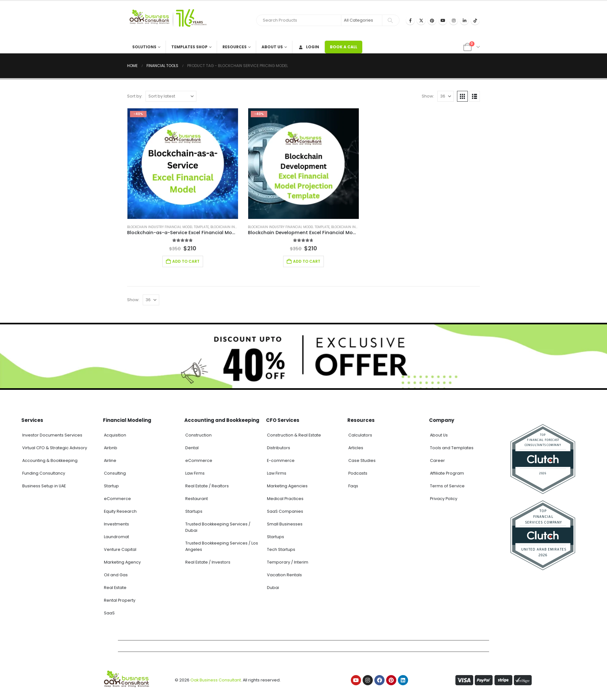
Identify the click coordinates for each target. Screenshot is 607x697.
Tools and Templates (452, 447)
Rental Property (119, 600)
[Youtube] (442, 20)
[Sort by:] (171, 96)
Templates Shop (189, 47)
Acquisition (115, 435)
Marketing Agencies (287, 486)
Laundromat (116, 536)
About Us (272, 47)
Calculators (360, 435)
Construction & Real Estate (294, 435)
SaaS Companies (285, 511)
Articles (355, 447)
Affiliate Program (447, 473)
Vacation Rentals (284, 575)
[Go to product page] (182, 163)
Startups (193, 511)
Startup (111, 486)
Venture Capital (120, 549)
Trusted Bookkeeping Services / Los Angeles (221, 546)
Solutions (144, 47)
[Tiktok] (475, 20)
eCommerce (117, 498)
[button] (462, 96)
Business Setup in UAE (44, 486)
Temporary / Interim (287, 562)
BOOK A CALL (343, 47)
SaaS (109, 613)
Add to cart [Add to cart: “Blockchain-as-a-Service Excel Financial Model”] (186, 261)
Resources (234, 47)
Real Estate (115, 587)
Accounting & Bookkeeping (50, 460)
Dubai (273, 587)
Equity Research (120, 511)
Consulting (115, 473)
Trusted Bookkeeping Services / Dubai (217, 527)
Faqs (353, 486)
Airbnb (110, 447)
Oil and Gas (116, 575)
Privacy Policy (443, 498)
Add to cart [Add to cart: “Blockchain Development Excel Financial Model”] (306, 261)
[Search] (390, 20)
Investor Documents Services (52, 435)
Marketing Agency (122, 562)
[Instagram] (453, 20)
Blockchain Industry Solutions (238, 227)
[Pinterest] (431, 20)
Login (308, 47)
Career (437, 460)
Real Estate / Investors (207, 562)
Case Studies (362, 460)
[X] (421, 20)
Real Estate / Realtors (207, 486)
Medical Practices (285, 498)
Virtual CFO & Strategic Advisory (54, 447)
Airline (110, 460)
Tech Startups (281, 549)
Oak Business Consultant (215, 680)
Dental (192, 447)
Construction (198, 435)
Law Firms (195, 473)
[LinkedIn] (464, 20)
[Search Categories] (361, 20)
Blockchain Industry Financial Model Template (168, 227)
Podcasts (357, 473)
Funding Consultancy (43, 473)
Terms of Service (447, 486)
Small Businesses (285, 524)
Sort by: (134, 96)
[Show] (445, 96)
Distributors (278, 447)
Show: (428, 96)
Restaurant (196, 498)
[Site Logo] (167, 21)
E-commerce (281, 460)
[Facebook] (410, 20)
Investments (116, 524)
